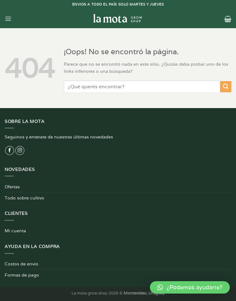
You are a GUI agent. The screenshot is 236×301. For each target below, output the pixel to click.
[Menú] (8, 18)
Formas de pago (22, 275)
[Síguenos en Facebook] (9, 150)
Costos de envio (21, 264)
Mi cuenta (15, 230)
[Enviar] (225, 86)
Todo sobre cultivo (24, 198)
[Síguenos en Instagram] (19, 150)
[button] (190, 287)
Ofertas (12, 187)
